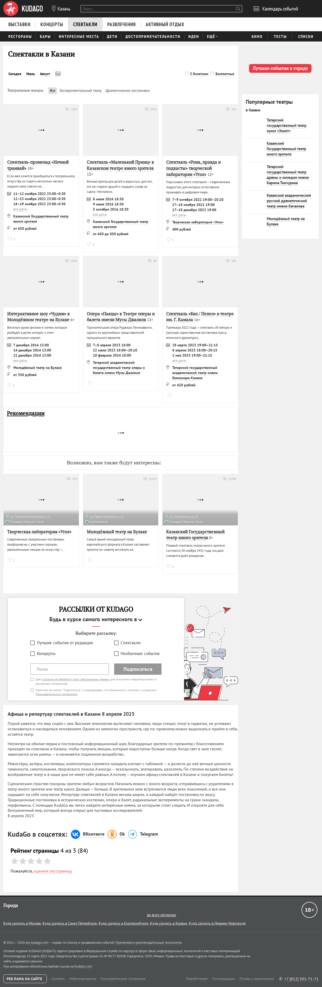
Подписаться (137, 669)
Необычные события (140, 653)
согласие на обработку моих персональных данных (76, 679)
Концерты (46, 653)
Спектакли (131, 643)
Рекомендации (26, 413)
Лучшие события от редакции (65, 643)
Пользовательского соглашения (56, 694)
